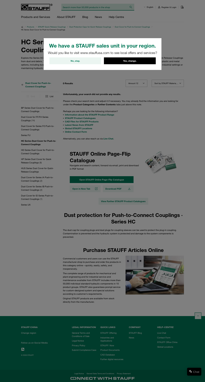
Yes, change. (130, 60)
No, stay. (75, 60)
